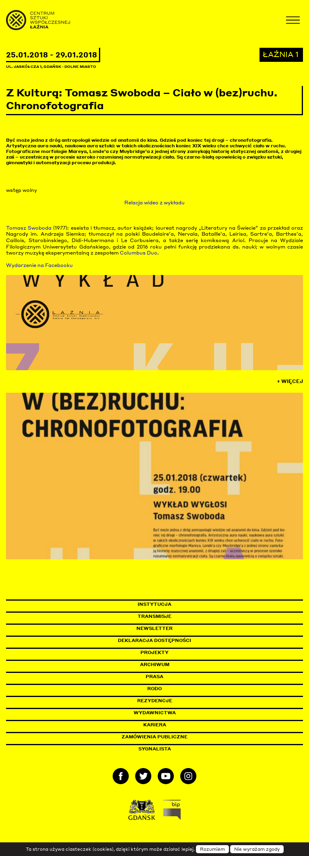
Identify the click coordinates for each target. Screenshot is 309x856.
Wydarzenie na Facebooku (39, 265)
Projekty (154, 652)
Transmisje (189, 616)
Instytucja (154, 604)
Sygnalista (154, 749)
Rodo (154, 688)
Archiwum (154, 664)
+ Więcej (290, 381)
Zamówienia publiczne (173, 737)
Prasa (154, 676)
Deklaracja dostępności (154, 640)
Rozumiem (212, 849)
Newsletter (154, 628)
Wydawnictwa (155, 712)
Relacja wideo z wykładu (154, 203)
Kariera (154, 725)
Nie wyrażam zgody (257, 849)
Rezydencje (154, 700)
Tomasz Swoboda (29, 228)
